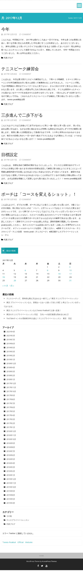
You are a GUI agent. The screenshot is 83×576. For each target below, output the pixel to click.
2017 (75, 18)
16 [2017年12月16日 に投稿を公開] (59, 279)
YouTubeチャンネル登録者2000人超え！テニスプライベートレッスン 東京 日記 (39, 324)
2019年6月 (10, 349)
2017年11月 (11, 393)
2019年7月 (10, 345)
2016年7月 (10, 457)
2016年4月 (10, 469)
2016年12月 (11, 437)
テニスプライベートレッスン (17, 526)
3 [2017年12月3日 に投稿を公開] (69, 273)
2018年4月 (10, 373)
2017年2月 (10, 429)
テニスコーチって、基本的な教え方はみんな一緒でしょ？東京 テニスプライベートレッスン (42, 304)
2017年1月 (10, 433)
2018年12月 (11, 369)
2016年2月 (10, 477)
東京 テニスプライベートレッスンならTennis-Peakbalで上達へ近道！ (33, 316)
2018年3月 (10, 377)
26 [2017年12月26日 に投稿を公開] (15, 286)
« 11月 (5, 291)
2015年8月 (10, 501)
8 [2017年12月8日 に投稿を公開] (47, 276)
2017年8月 (10, 405)
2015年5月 (10, 505)
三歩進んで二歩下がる (24, 115)
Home (70, 18)
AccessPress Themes (49, 567)
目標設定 (10, 154)
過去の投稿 (11, 256)
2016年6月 (10, 461)
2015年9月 (10, 497)
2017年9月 (10, 401)
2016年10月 (11, 445)
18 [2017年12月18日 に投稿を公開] (3, 283)
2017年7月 (10, 409)
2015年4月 (10, 509)
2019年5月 (10, 353)
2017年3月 (10, 425)
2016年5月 (10, 465)
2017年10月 (11, 397)
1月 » (12, 291)
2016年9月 (10, 449)
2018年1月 (10, 385)
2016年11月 (11, 441)
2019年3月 (10, 357)
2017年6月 (10, 413)
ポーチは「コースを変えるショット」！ (35, 197)
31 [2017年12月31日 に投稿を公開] (70, 286)
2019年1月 (10, 365)
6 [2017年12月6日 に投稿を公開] (25, 276)
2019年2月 (10, 361)
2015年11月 (11, 489)
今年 (5, 29)
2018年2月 (10, 381)
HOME (41, 561)
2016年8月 (10, 453)
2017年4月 (10, 421)
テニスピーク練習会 (21, 69)
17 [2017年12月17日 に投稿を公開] (70, 279)
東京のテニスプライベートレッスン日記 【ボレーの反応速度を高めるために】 (37, 320)
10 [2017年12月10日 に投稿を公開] (70, 276)
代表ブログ (8, 57)
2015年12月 (11, 485)
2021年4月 (10, 337)
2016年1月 (10, 481)
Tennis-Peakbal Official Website (17, 548)
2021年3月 (10, 341)
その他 (9, 522)
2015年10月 (11, 493)
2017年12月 (11, 389)
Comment (26, 34)
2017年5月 (10, 417)
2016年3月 (10, 473)
